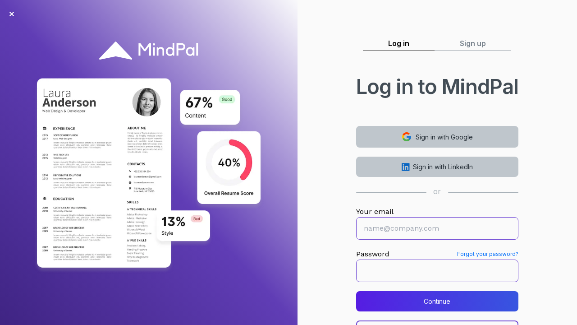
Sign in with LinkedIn (437, 167)
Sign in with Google (437, 136)
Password (372, 254)
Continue (437, 301)
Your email (375, 211)
